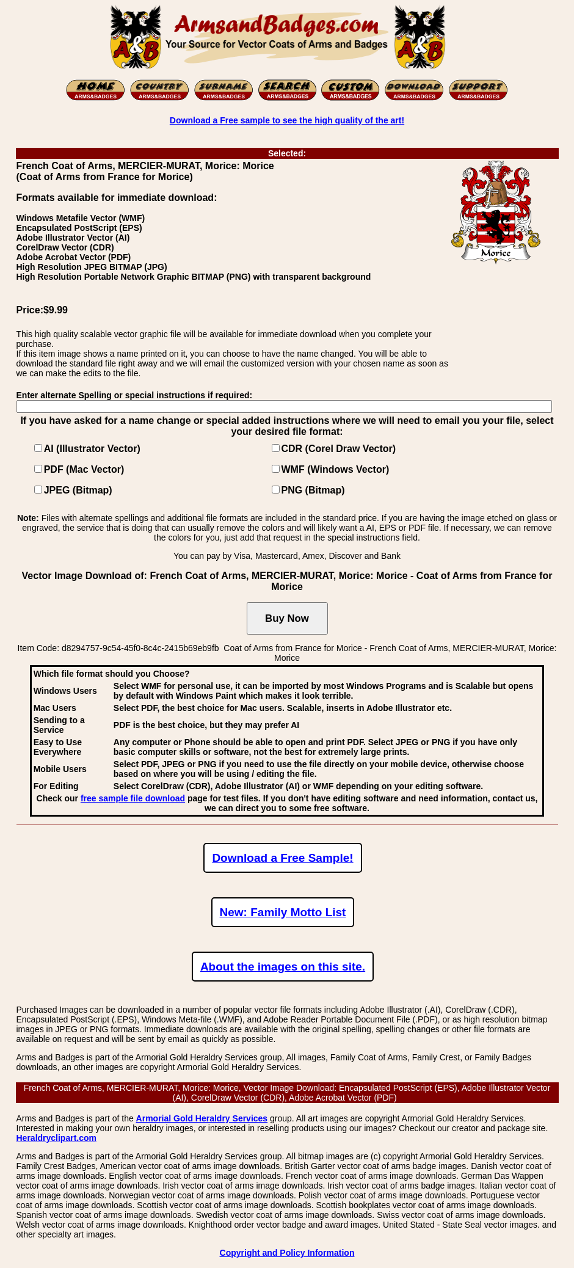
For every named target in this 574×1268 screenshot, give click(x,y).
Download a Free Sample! (282, 857)
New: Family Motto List (283, 912)
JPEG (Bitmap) (78, 490)
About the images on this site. (282, 966)
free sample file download (133, 798)
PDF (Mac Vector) (84, 469)
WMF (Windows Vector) (336, 469)
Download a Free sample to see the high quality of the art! (287, 120)
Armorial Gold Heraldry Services (202, 1118)
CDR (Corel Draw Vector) (339, 448)
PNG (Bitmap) (313, 490)
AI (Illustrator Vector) (92, 448)
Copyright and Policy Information (287, 1253)
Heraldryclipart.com (56, 1138)
